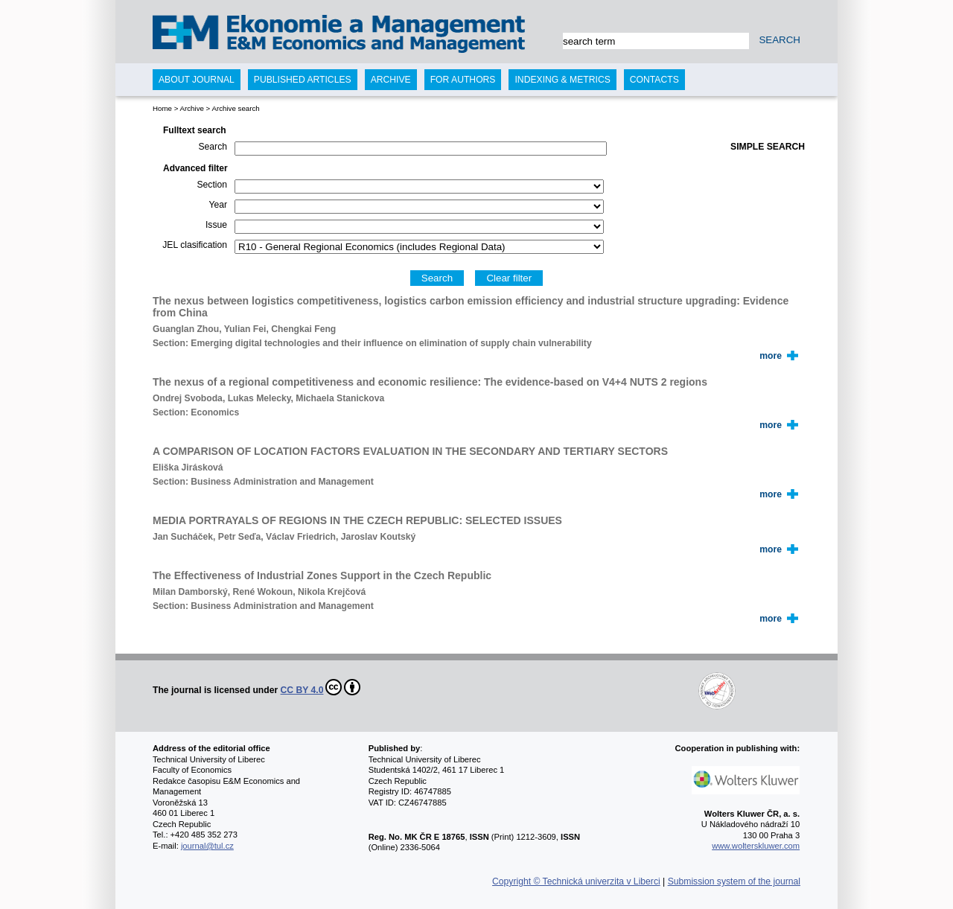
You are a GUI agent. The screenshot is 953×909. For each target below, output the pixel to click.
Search (212, 146)
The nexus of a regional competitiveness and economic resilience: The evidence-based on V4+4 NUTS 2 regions (430, 382)
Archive (191, 108)
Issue (216, 225)
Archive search (235, 108)
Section (212, 184)
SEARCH (779, 39)
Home (162, 108)
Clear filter (509, 278)
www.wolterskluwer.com (756, 845)
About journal (197, 79)
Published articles (302, 79)
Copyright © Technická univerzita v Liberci (576, 881)
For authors (463, 79)
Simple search (767, 146)
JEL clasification (194, 245)
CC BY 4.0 (321, 687)
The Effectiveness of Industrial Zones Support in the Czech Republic (322, 575)
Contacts (654, 79)
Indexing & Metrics (562, 79)
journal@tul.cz (207, 845)
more (770, 356)
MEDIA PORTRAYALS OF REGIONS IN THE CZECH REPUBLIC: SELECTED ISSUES (357, 520)
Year (217, 205)
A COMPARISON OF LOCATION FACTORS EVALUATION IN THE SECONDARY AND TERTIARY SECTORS (410, 451)
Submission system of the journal (734, 881)
